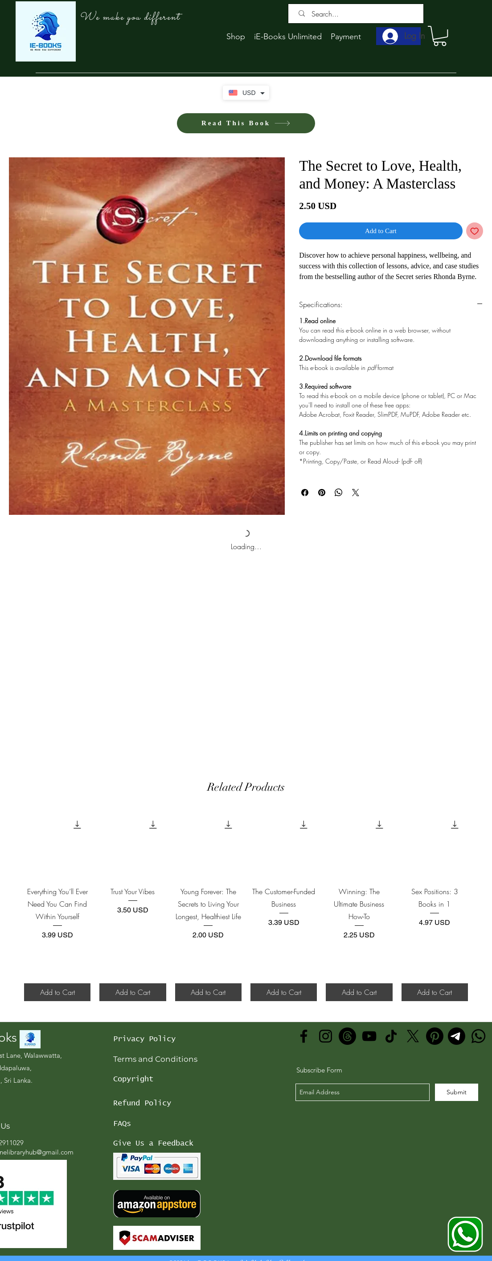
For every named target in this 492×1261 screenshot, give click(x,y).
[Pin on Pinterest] (321, 492)
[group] (246, 906)
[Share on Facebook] (304, 492)
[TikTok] (391, 1036)
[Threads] (347, 1036)
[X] (413, 1036)
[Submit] (456, 1092)
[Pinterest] (434, 1036)
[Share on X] (355, 492)
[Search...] (358, 14)
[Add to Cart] (57, 992)
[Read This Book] (246, 123)
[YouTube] (369, 1036)
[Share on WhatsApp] (338, 492)
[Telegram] (456, 1036)
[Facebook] (303, 1036)
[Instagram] (325, 1036)
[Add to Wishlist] (475, 231)
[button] (440, 36)
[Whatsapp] (478, 1036)
